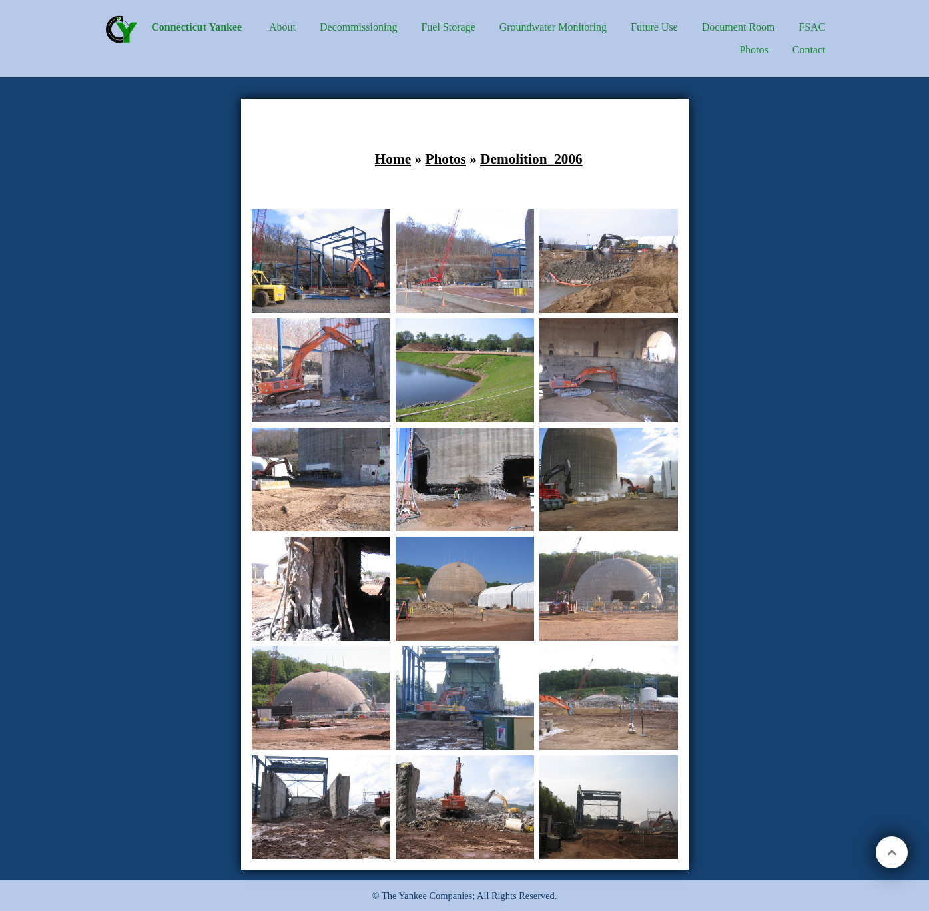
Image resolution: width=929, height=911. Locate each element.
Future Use (654, 27)
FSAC (811, 27)
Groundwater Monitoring (553, 27)
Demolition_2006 (531, 159)
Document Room (738, 27)
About (282, 27)
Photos (754, 49)
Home (393, 159)
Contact (809, 49)
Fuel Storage (448, 27)
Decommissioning (358, 27)
